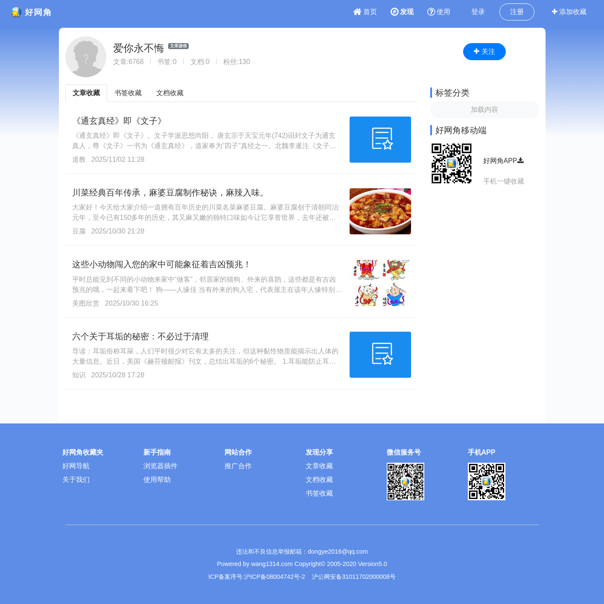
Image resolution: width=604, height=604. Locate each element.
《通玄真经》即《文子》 (119, 120)
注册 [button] (517, 11)
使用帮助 (157, 479)
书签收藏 (128, 92)
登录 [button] (478, 11)
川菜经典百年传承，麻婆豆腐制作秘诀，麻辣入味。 (170, 192)
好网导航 (76, 466)
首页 (365, 11)
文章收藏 (86, 92)
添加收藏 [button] (569, 11)
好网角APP (503, 160)
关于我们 (76, 479)
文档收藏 (170, 92)
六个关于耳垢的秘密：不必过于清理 (140, 336)
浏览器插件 (160, 466)
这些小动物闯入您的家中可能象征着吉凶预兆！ (161, 264)
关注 (484, 51)
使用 (438, 11)
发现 (402, 11)
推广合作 (238, 466)
